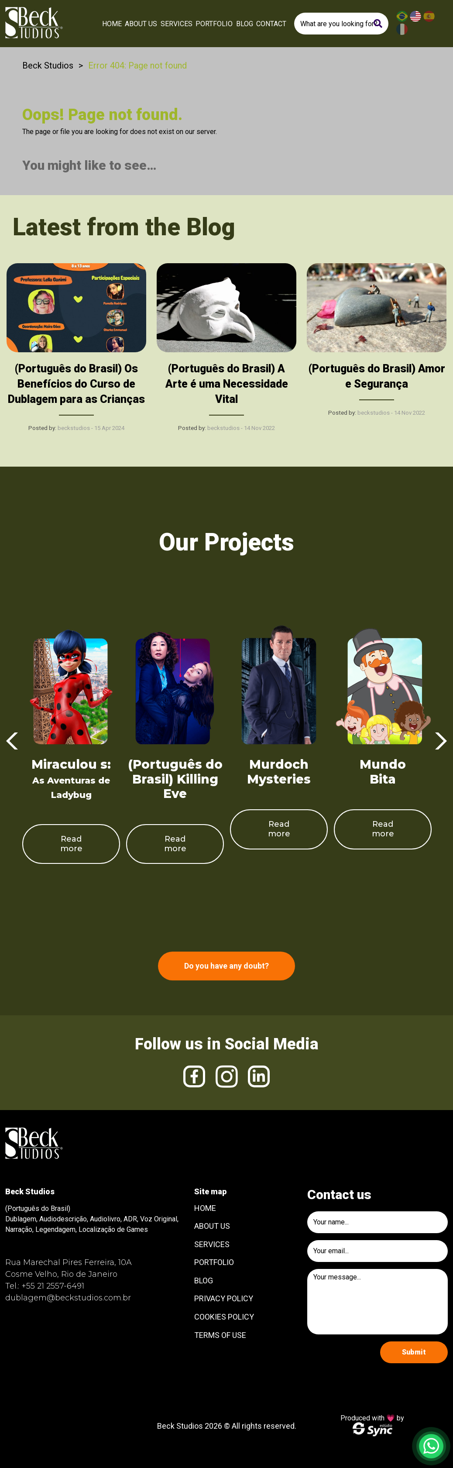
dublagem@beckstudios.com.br (68, 1298)
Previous (12, 741)
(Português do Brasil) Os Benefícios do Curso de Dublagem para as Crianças (76, 384)
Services (176, 24)
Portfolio (214, 24)
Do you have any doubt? (226, 965)
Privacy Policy (223, 1298)
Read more (71, 843)
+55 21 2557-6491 (52, 1286)
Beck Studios (47, 65)
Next (441, 741)
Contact (271, 24)
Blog (244, 24)
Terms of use (220, 1335)
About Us (141, 24)
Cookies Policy (224, 1316)
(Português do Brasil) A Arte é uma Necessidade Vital (226, 384)
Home (112, 24)
